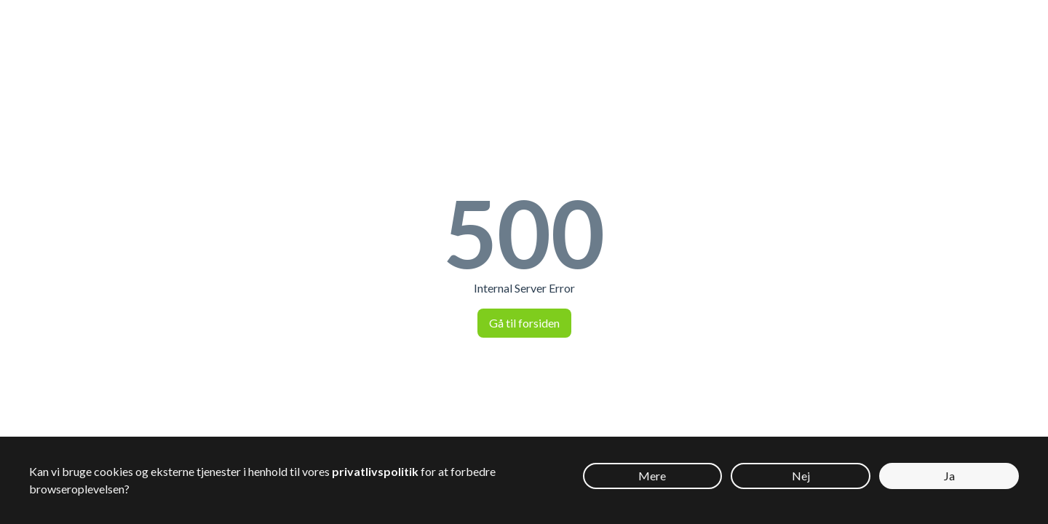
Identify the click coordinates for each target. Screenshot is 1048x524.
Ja (949, 476)
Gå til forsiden (524, 323)
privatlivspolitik (375, 471)
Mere (652, 476)
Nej (801, 476)
